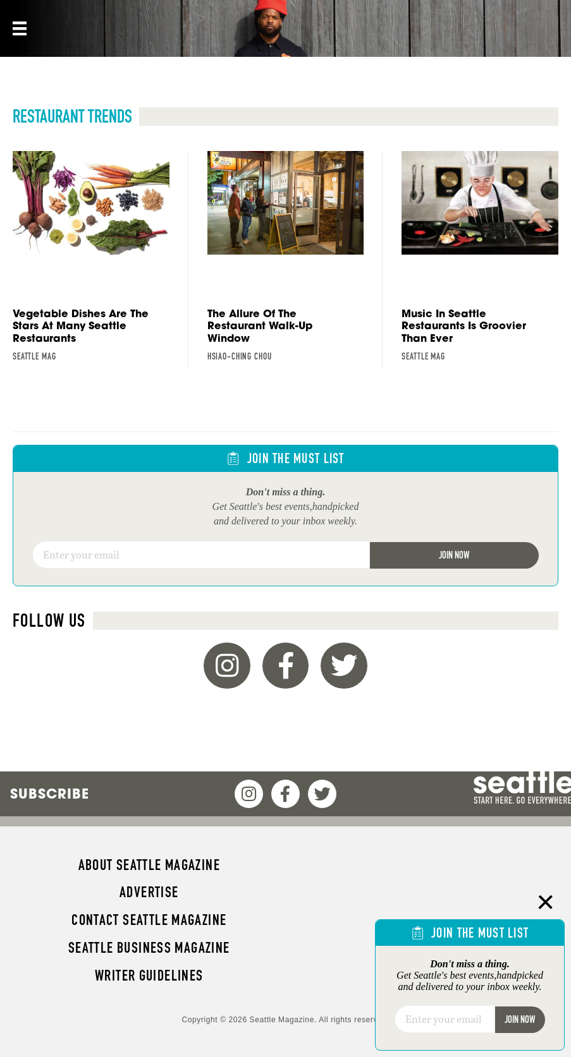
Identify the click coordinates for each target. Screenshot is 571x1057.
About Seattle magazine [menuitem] (149, 865)
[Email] (201, 555)
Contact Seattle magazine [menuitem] (148, 920)
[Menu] (18, 28)
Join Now (454, 555)
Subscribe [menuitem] (49, 793)
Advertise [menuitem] (149, 892)
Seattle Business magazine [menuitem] (149, 948)
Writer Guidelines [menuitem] (149, 975)
